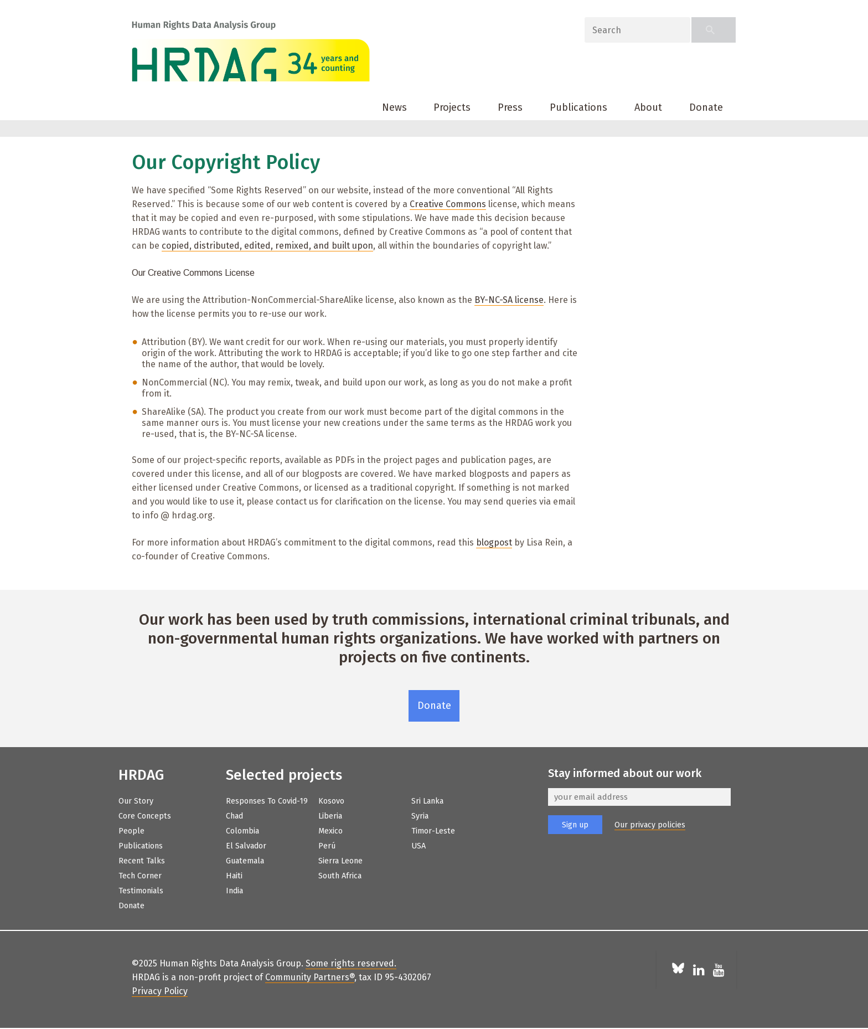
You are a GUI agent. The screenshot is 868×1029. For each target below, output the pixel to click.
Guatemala (245, 861)
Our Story (135, 801)
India (234, 891)
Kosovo (331, 801)
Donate (706, 107)
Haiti (234, 876)
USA (418, 846)
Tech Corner (140, 876)
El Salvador (246, 846)
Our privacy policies (649, 825)
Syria (419, 816)
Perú (326, 846)
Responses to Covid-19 (267, 801)
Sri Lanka (427, 801)
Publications (578, 107)
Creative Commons (448, 204)
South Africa (339, 876)
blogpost (494, 542)
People (131, 831)
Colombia (242, 831)
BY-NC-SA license (509, 300)
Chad (234, 816)
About (648, 107)
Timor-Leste (433, 831)
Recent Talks (141, 861)
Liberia (330, 816)
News (394, 107)
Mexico (330, 831)
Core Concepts (144, 816)
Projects (452, 107)
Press (510, 107)
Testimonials (140, 891)
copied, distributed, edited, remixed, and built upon (267, 245)
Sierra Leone (340, 861)
